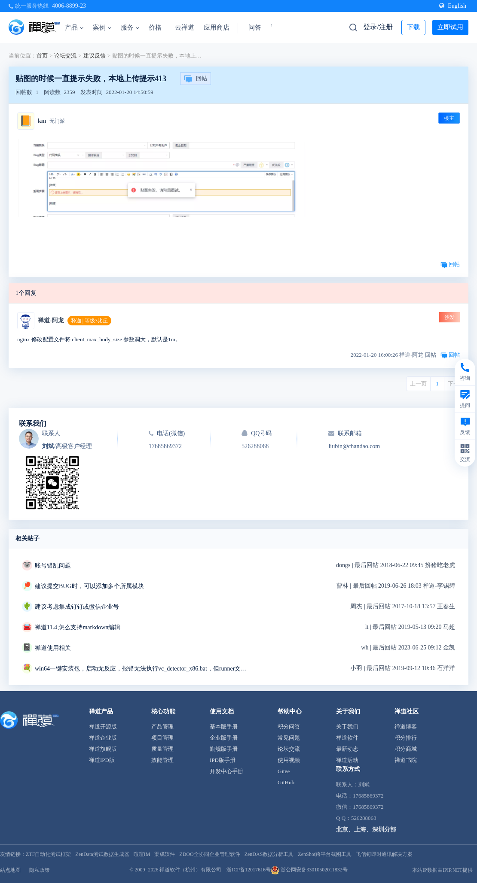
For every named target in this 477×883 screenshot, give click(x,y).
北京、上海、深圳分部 (366, 829)
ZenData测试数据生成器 (102, 854)
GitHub (286, 782)
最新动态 (347, 749)
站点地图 (10, 870)
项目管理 (162, 737)
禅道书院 (405, 760)
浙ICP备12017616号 (248, 870)
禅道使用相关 (53, 648)
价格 (155, 27)
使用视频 (289, 760)
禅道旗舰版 (103, 749)
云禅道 (184, 27)
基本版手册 (224, 726)
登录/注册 (377, 26)
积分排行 (405, 737)
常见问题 (289, 737)
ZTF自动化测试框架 (48, 854)
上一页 (418, 383)
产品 (74, 27)
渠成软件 (164, 854)
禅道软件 (347, 737)
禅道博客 (405, 726)
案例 (102, 27)
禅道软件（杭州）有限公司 (190, 870)
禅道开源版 (103, 726)
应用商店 (216, 27)
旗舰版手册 (224, 749)
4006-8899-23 (69, 6)
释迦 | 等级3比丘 (89, 321)
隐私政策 (39, 870)
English (452, 6)
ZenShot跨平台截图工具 (325, 854)
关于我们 (347, 726)
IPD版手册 (222, 760)
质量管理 (162, 749)
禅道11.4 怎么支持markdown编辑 (77, 627)
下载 (413, 27)
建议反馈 (94, 55)
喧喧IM (142, 854)
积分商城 (405, 749)
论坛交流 (65, 55)
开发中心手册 (226, 771)
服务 (130, 27)
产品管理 (162, 726)
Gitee (284, 771)
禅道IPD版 (102, 760)
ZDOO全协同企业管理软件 (209, 854)
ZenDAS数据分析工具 (269, 854)
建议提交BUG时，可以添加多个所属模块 (89, 586)
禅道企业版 (103, 737)
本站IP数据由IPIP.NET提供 (442, 870)
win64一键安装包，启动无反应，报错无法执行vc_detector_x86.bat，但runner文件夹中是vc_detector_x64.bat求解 (142, 668)
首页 (42, 55)
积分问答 (289, 726)
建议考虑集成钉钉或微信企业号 (77, 607)
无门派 (57, 121)
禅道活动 (347, 760)
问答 (254, 27)
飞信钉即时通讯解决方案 (384, 854)
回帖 (195, 79)
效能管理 (162, 760)
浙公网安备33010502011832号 (309, 870)
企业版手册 (224, 737)
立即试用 (450, 27)
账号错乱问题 (53, 565)
